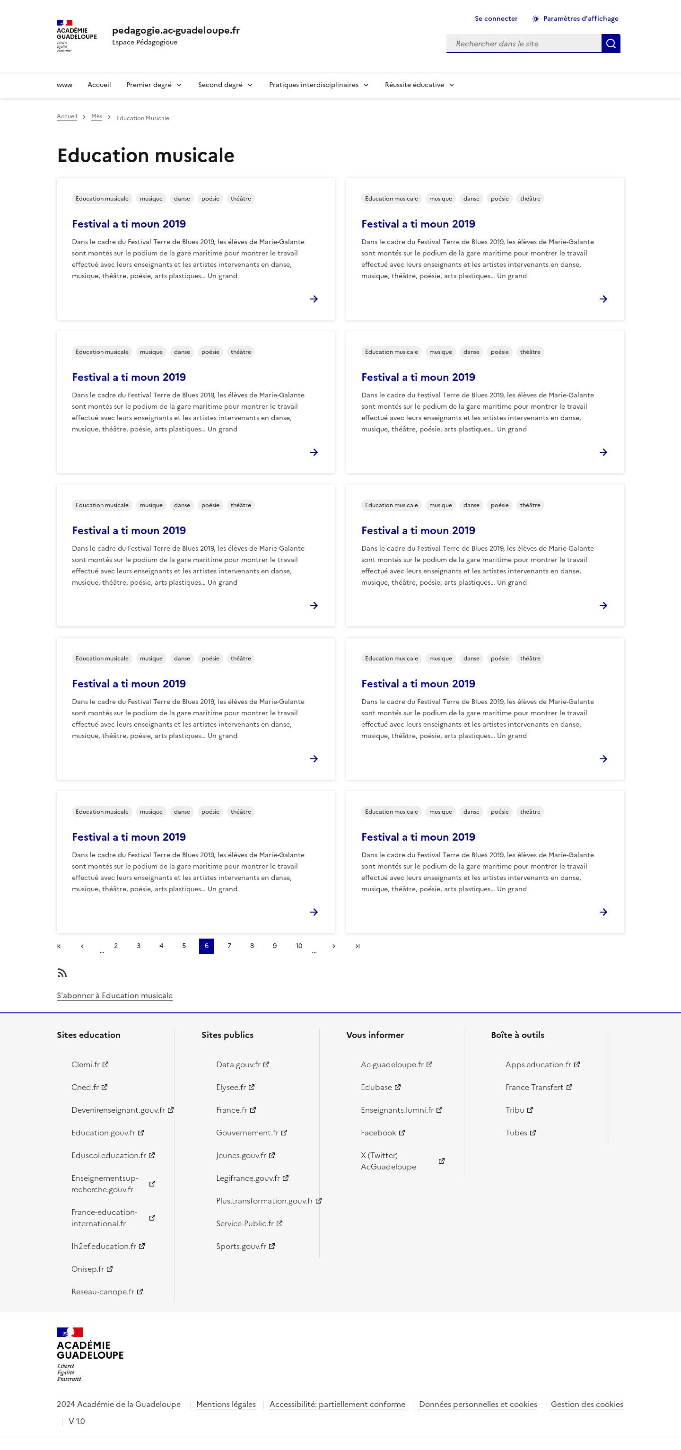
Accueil (99, 85)
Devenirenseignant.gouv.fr (117, 1110)
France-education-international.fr (104, 1217)
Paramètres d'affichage (581, 19)
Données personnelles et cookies (478, 1404)
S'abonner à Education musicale (115, 995)
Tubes (516, 1132)
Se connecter (496, 19)
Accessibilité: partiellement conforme (337, 1404)
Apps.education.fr (538, 1064)
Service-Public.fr (245, 1223)
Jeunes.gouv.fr (241, 1155)
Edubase (376, 1087)
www (64, 85)
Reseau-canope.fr (102, 1291)
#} (60, 947)
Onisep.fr (87, 1268)
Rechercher (611, 43)
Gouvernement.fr (247, 1132)
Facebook (378, 1132)
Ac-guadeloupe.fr (392, 1064)
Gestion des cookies (587, 1404)
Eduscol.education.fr (108, 1155)
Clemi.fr (85, 1064)
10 (302, 947)
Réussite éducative (414, 85)
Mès (96, 116)
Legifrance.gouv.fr (248, 1178)
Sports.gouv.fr (241, 1246)
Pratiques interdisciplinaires (313, 85)
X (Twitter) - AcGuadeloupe (388, 1161)
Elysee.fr (231, 1087)
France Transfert (535, 1087)
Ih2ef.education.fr (103, 1246)
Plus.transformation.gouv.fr (262, 1200)
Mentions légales (226, 1404)
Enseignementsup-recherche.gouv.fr (104, 1183)
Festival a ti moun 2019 (129, 224)
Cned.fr (85, 1087)
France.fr (231, 1110)
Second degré (220, 85)
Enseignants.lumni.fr (397, 1110)
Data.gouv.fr (238, 1064)
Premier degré (149, 85)
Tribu (515, 1110)
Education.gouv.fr (103, 1132)
